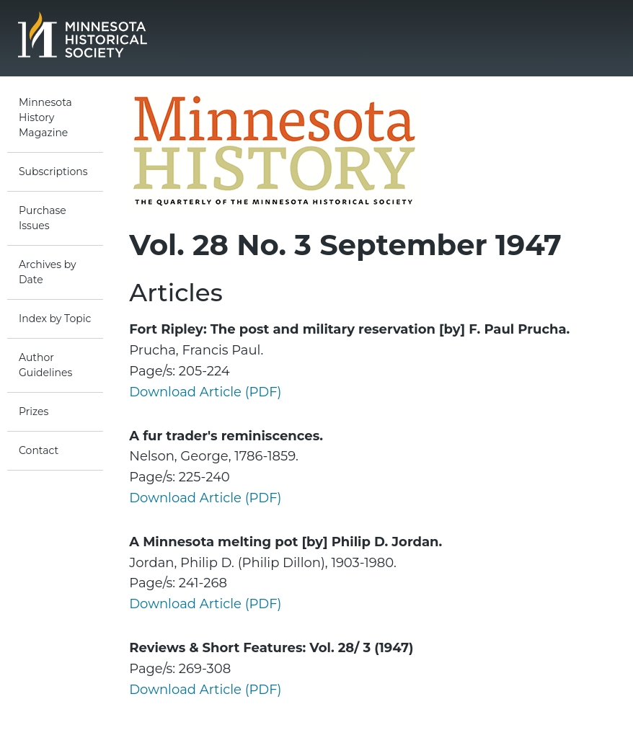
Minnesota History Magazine (45, 117)
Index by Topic (55, 318)
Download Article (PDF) (205, 392)
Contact (38, 450)
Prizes (33, 411)
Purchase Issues (42, 218)
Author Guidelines (45, 365)
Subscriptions (53, 171)
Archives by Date (47, 272)
